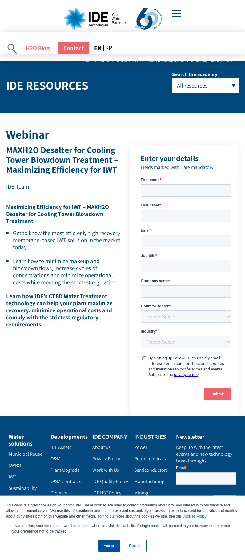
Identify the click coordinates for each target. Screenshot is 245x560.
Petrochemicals (150, 458)
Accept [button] (109, 546)
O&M (55, 458)
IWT (13, 477)
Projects (58, 493)
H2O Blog (38, 48)
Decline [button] (135, 546)
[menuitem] (98, 48)
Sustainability (23, 488)
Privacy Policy (106, 458)
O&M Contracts (65, 481)
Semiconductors (151, 470)
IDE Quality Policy (110, 481)
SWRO (15, 465)
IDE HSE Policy (106, 493)
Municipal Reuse (25, 454)
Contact (73, 48)
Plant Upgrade (65, 470)
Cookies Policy (194, 516)
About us (101, 447)
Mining (141, 493)
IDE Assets (60, 447)
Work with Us (105, 470)
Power (140, 447)
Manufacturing (149, 481)
